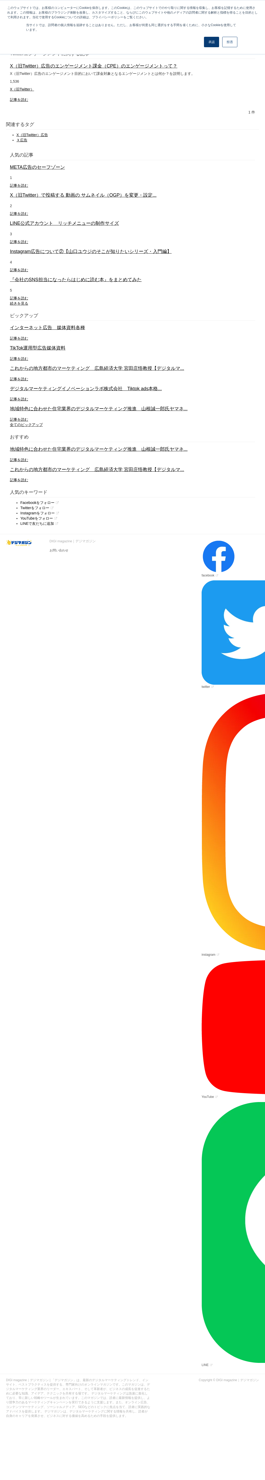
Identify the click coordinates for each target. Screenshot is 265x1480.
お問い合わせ (59, 550)
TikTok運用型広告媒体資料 (37, 348)
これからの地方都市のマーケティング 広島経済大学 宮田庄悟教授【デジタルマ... (97, 368)
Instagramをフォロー (37, 513)
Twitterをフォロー (34, 508)
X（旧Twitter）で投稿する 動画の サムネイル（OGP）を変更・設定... (83, 195)
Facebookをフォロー (37, 503)
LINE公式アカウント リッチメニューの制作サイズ (64, 223)
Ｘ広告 (21, 140)
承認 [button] (211, 42)
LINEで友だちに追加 (37, 523)
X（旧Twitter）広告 (32, 135)
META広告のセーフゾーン (37, 167)
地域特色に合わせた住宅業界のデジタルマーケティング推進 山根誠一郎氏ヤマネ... (99, 408)
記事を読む (19, 100)
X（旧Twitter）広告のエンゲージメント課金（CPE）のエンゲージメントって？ (93, 66)
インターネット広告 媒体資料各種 (47, 327)
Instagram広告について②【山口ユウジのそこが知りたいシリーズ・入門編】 (91, 251)
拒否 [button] (230, 42)
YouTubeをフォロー (36, 518)
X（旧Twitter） (22, 89)
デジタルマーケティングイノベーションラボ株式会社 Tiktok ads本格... (86, 388)
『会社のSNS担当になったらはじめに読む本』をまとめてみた (76, 279)
